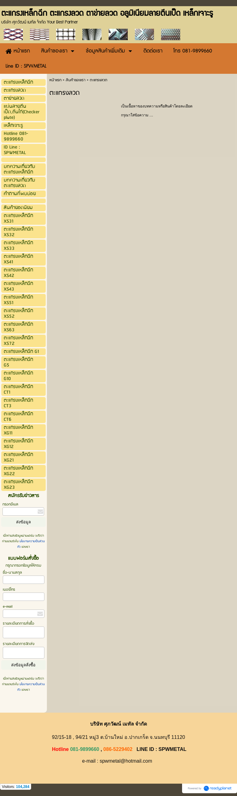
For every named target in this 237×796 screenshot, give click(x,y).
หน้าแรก (55, 80)
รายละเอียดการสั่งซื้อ (18, 623)
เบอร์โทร (9, 589)
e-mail (7, 606)
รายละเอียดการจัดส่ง (18, 644)
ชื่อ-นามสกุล (12, 572)
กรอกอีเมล (10, 504)
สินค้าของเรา (75, 80)
